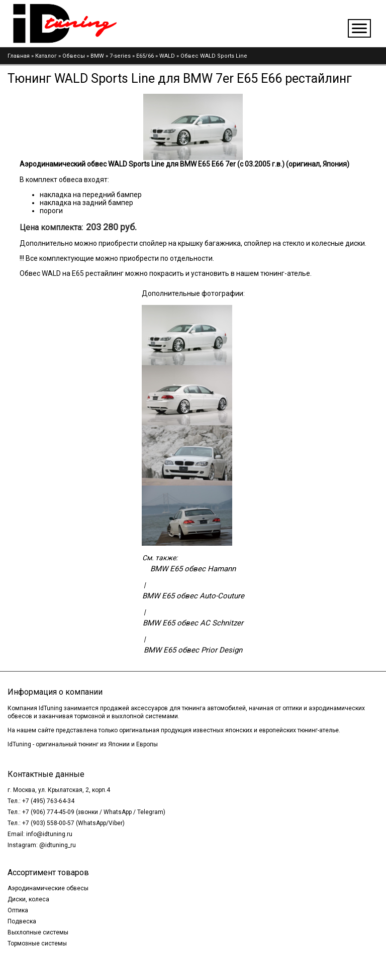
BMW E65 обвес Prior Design (193, 650)
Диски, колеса (28, 899)
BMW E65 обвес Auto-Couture (193, 595)
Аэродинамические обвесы (48, 888)
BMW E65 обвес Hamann (193, 568)
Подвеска (22, 921)
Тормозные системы (37, 943)
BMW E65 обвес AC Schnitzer (193, 622)
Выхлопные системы (38, 932)
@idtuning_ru (57, 845)
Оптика (18, 910)
